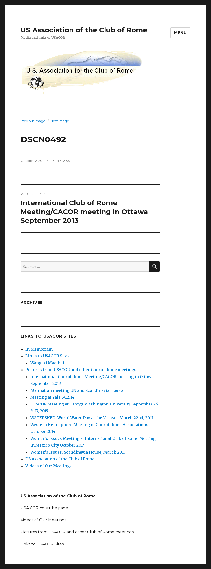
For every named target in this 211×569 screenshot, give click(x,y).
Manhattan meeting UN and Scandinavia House (76, 390)
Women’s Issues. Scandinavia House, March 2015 (78, 452)
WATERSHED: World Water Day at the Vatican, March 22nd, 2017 (91, 417)
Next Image (59, 121)
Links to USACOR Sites (47, 356)
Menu (180, 32)
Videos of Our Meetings (48, 465)
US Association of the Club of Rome (84, 30)
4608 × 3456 (60, 161)
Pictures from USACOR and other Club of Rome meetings (80, 369)
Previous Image (33, 121)
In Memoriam (39, 349)
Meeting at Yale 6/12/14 (52, 397)
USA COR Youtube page (44, 508)
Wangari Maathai (47, 362)
